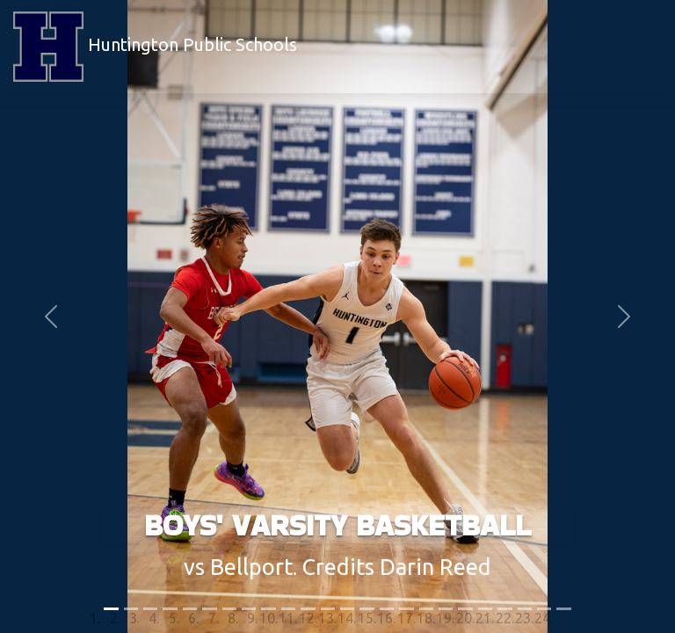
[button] (50, 316)
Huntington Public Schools (155, 46)
